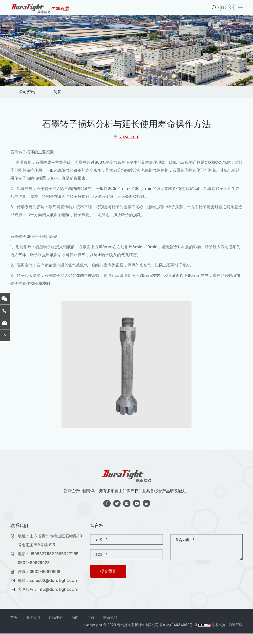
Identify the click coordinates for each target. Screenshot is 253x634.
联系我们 (110, 617)
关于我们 (33, 617)
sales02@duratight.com (54, 581)
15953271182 (42, 554)
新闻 (75, 617)
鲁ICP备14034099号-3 (178, 625)
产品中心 (56, 617)
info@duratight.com (58, 590)
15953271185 (67, 554)
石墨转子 (18, 152)
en (222, 7)
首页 (13, 617)
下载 (90, 617)
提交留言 (108, 571)
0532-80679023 (34, 563)
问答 (61, 92)
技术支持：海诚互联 (227, 625)
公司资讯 (28, 92)
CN (231, 7)
